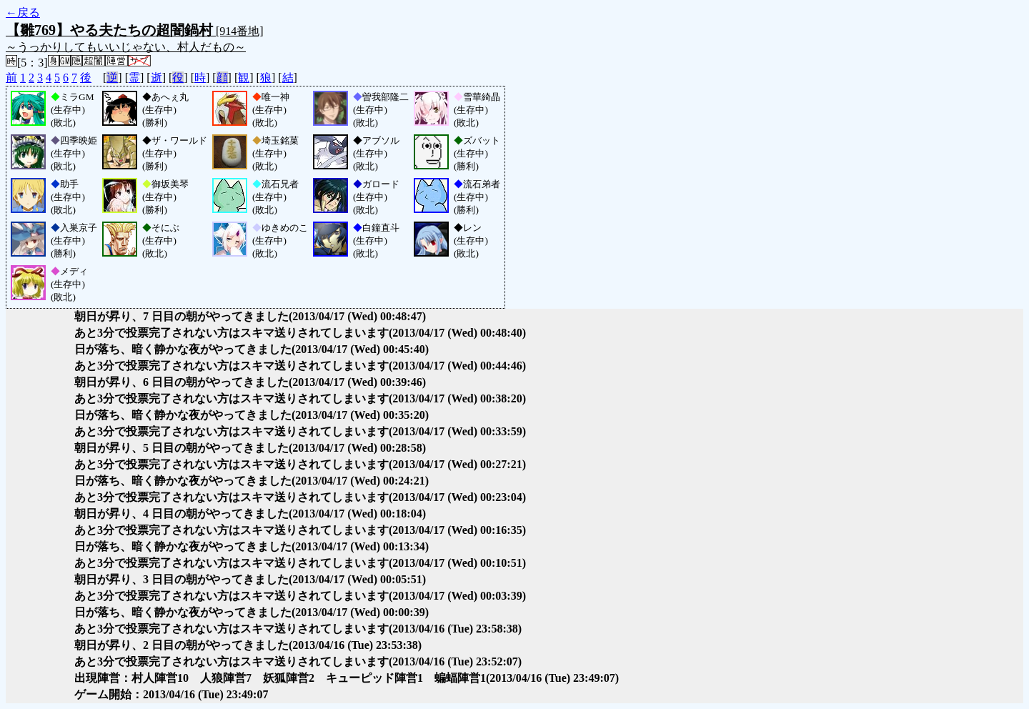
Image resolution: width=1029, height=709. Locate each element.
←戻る (23, 12)
